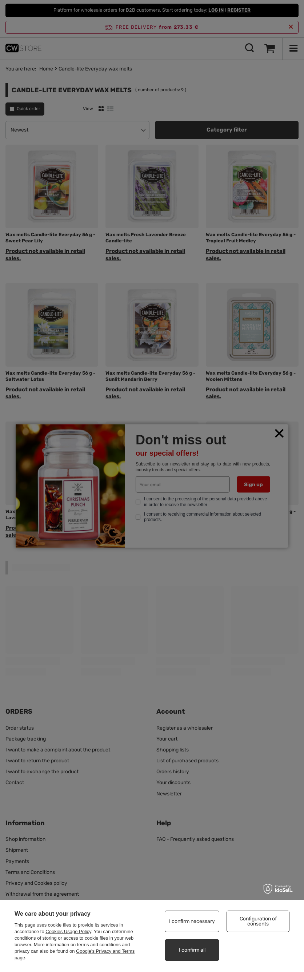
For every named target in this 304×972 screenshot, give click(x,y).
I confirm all (192, 950)
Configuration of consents (258, 921)
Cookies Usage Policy (68, 931)
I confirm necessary (192, 921)
